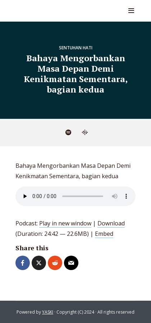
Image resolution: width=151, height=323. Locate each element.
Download (111, 223)
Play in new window (65, 223)
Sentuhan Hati (75, 48)
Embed (104, 234)
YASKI (47, 312)
